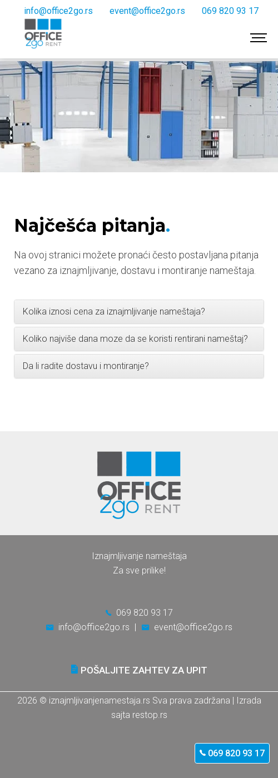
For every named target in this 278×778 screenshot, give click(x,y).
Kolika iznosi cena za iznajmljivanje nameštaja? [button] (114, 311)
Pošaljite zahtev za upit (139, 670)
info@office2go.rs (58, 11)
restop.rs (149, 715)
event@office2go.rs (147, 11)
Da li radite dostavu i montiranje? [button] (86, 366)
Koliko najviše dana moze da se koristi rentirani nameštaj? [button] (135, 338)
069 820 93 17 (232, 753)
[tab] (139, 311)
